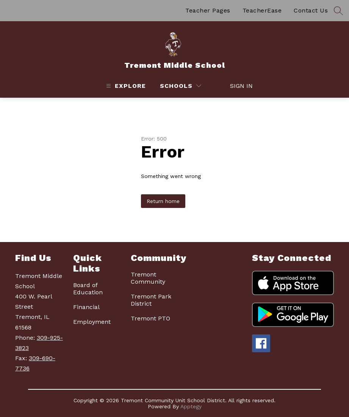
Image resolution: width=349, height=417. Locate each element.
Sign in (237, 85)
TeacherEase (262, 10)
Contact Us (311, 10)
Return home (163, 201)
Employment (92, 321)
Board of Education (88, 288)
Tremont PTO (150, 318)
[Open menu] (125, 86)
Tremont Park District (151, 300)
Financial (86, 307)
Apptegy (191, 406)
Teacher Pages (207, 10)
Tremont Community (148, 278)
